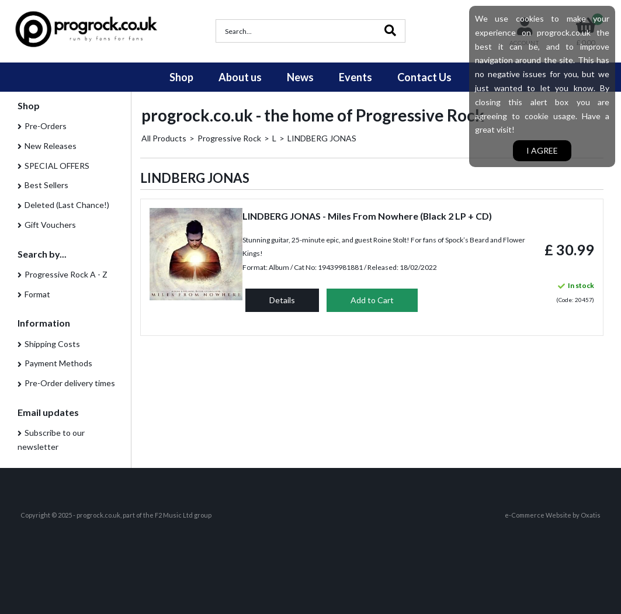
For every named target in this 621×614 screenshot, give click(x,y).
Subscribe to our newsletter (51, 440)
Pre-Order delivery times (70, 383)
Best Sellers (46, 185)
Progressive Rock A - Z (66, 274)
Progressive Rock (229, 138)
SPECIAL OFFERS (57, 166)
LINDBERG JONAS (321, 138)
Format (37, 294)
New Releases (51, 146)
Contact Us (424, 77)
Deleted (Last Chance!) (67, 205)
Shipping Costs (52, 344)
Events (355, 77)
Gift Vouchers (50, 225)
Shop (181, 77)
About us (240, 77)
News (300, 77)
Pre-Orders (46, 126)
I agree (542, 150)
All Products (163, 138)
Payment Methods (58, 363)
